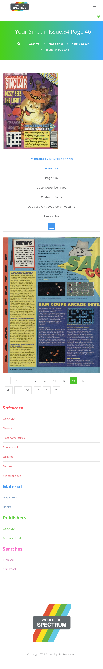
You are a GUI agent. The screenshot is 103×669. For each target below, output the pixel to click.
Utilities (8, 457)
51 (27, 390)
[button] (98, 16)
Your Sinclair (80, 44)
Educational (10, 447)
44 (54, 380)
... (45, 380)
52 (37, 390)
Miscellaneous (12, 476)
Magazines (56, 44)
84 (51, 168)
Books (7, 507)
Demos (7, 466)
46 (73, 380)
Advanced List (12, 538)
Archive (34, 44)
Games (7, 428)
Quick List (9, 418)
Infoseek (8, 559)
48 (8, 390)
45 (63, 380)
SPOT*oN (9, 569)
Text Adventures (14, 437)
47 (83, 380)
